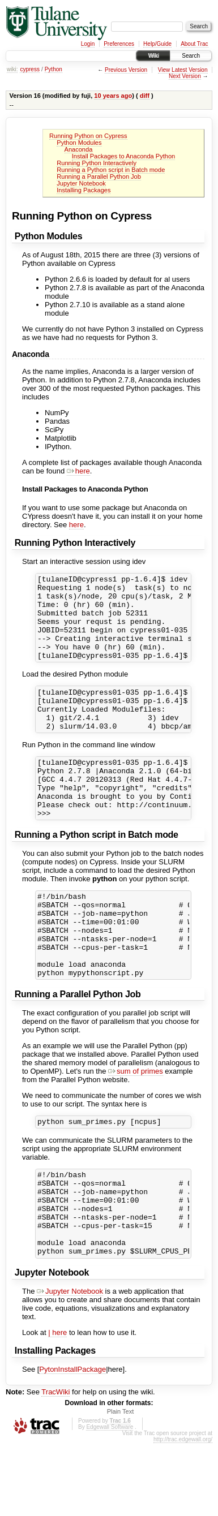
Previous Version (126, 70)
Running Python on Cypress (88, 135)
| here (57, 1405)
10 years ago (113, 95)
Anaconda (79, 149)
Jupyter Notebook (81, 183)
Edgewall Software (109, 1500)
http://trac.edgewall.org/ (182, 1512)
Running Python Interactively (96, 163)
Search (191, 56)
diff (144, 95)
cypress (29, 69)
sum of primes (135, 1125)
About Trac (194, 44)
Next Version (185, 76)
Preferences (119, 44)
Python (53, 69)
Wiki (153, 56)
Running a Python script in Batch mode (111, 169)
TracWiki (55, 1465)
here (78, 471)
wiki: (12, 69)
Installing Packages (83, 190)
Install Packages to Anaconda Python (123, 156)
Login (88, 44)
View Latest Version (183, 70)
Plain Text (120, 1484)
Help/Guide (157, 44)
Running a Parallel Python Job (99, 176)
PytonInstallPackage (72, 1442)
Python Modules (79, 142)
